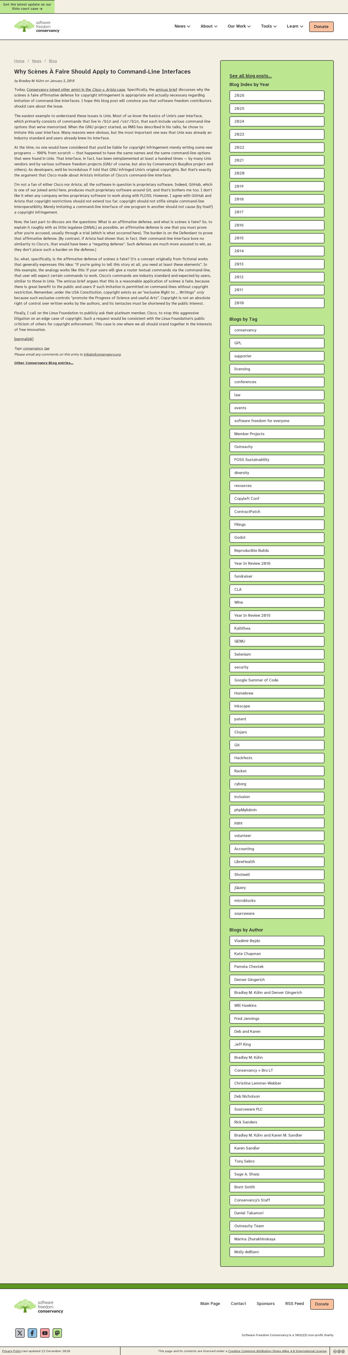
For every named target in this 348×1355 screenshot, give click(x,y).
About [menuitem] (209, 22)
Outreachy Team (249, 1222)
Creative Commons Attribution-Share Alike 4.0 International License (277, 1350)
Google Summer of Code (256, 676)
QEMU (239, 637)
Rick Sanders (245, 1118)
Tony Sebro (244, 1157)
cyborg (240, 780)
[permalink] (24, 336)
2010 (239, 299)
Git (237, 741)
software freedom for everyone (261, 417)
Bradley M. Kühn (248, 1053)
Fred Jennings (246, 1015)
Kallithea (242, 624)
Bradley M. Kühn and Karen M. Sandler (268, 1131)
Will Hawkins (245, 1002)
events (240, 404)
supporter (242, 352)
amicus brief (166, 86)
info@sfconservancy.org (102, 351)
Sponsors (266, 1300)
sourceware (244, 910)
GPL (237, 339)
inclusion (242, 793)
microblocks (245, 897)
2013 (238, 260)
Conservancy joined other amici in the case (76, 86)
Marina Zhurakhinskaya (254, 1235)
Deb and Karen (247, 1028)
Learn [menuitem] (295, 22)
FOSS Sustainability (251, 456)
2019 (239, 182)
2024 (239, 117)
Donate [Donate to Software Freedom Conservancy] (322, 1300)
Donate (321, 22)
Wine (238, 598)
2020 (239, 169)
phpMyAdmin (245, 806)
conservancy (33, 345)
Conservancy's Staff (252, 1196)
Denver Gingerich (249, 976)
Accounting (244, 845)
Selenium (242, 650)
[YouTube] (51, 1330)
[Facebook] (36, 1330)
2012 (239, 273)
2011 (238, 286)
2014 (239, 247)
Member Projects (249, 430)
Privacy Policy (12, 1350)
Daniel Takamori (248, 1209)
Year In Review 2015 (252, 611)
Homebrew (243, 689)
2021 (239, 156)
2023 (239, 130)
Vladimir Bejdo (247, 937)
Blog (53, 57)
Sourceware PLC (248, 1105)
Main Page (210, 1300)
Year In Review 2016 (252, 560)
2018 (239, 195)
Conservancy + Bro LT (253, 1067)
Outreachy (243, 443)
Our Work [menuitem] (239, 22)
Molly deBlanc (246, 1248)
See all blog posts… (250, 72)
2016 (239, 221)
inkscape (242, 702)
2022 (239, 143)
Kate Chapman (247, 950)
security (241, 663)
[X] (21, 1330)
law (46, 345)
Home (19, 57)
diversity (241, 469)
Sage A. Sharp (246, 1170)
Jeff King (242, 1041)
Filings (240, 521)
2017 (238, 208)
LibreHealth (244, 858)
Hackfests (243, 754)
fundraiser (243, 572)
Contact (238, 1300)
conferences (245, 378)
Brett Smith (244, 1183)
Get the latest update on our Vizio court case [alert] (174, 5)
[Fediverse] (67, 1330)
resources (243, 482)
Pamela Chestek (249, 963)
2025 (239, 104)
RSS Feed (294, 1300)
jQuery (240, 884)
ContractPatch (247, 508)
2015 (239, 234)
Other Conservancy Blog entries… (43, 359)
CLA (237, 585)
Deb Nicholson (247, 1092)
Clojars (240, 728)
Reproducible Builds (251, 546)
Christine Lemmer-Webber (257, 1079)
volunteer (242, 832)
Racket (240, 767)
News (37, 57)
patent (240, 715)
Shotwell (242, 871)
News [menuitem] (182, 22)
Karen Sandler (247, 1144)
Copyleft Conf (246, 495)
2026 (239, 92)
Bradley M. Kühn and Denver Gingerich (268, 989)
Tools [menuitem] (269, 22)
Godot (239, 534)
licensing (242, 365)
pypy (238, 819)
